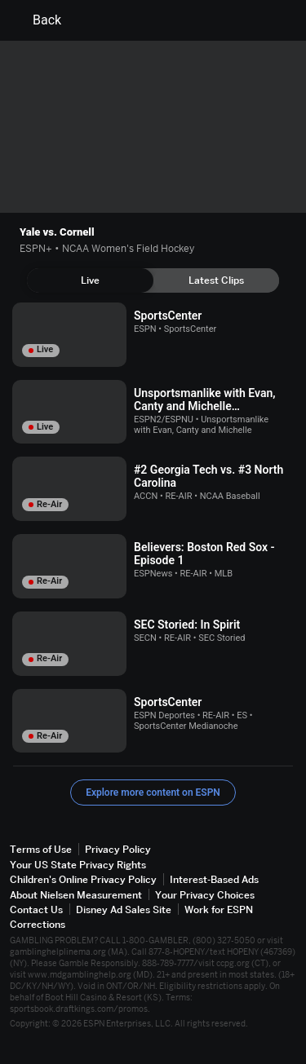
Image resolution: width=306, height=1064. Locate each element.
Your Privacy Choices (205, 895)
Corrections (37, 924)
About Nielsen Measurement (76, 895)
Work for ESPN (218, 909)
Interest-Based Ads (214, 879)
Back (37, 20)
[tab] (90, 280)
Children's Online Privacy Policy (83, 879)
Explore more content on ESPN (153, 792)
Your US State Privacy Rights (78, 865)
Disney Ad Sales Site (123, 909)
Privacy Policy (118, 849)
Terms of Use (41, 849)
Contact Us (36, 909)
